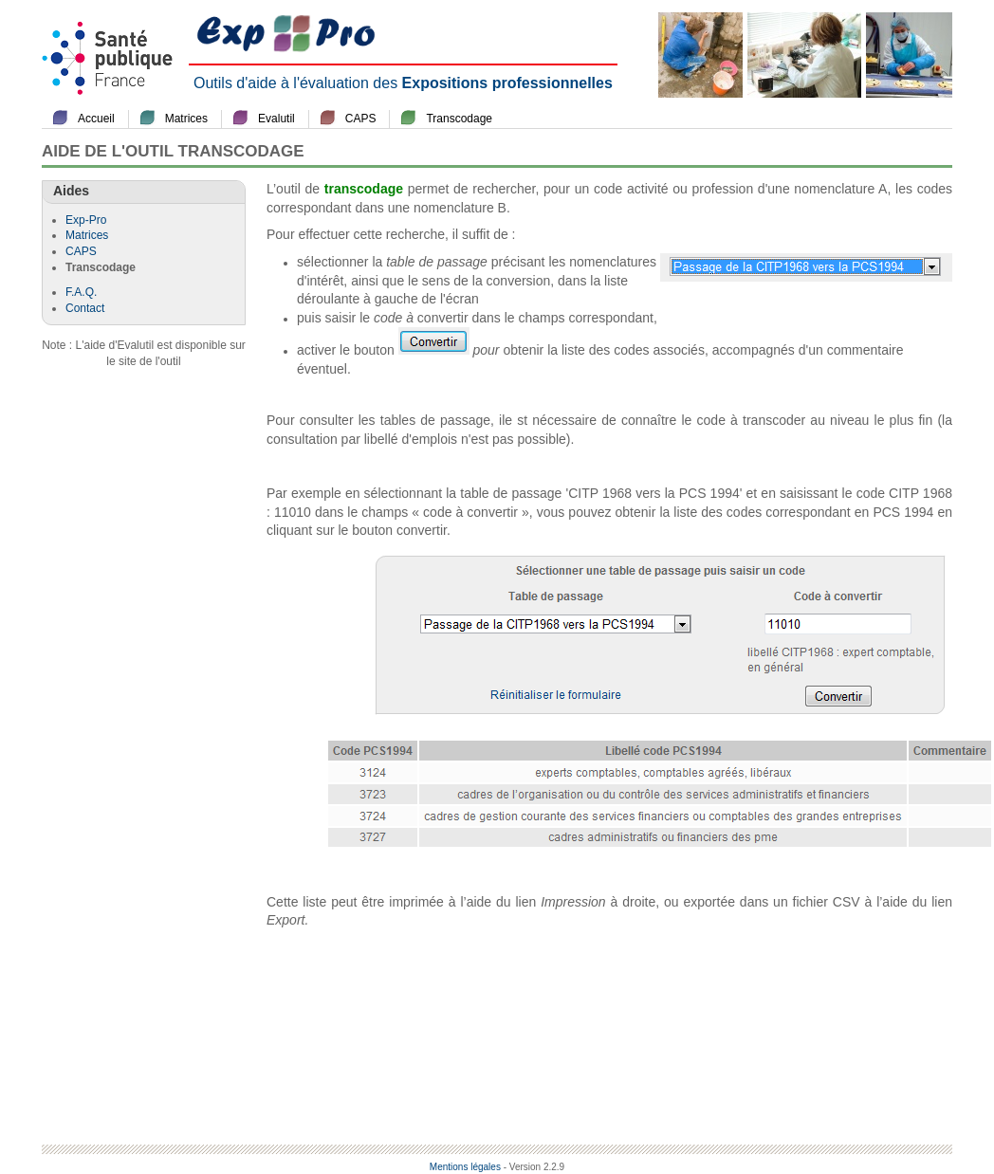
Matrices (186, 118)
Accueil (96, 118)
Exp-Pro (85, 220)
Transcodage (459, 118)
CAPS (361, 118)
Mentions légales (465, 1167)
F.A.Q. (81, 292)
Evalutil (276, 118)
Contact (84, 308)
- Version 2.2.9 (534, 1167)
